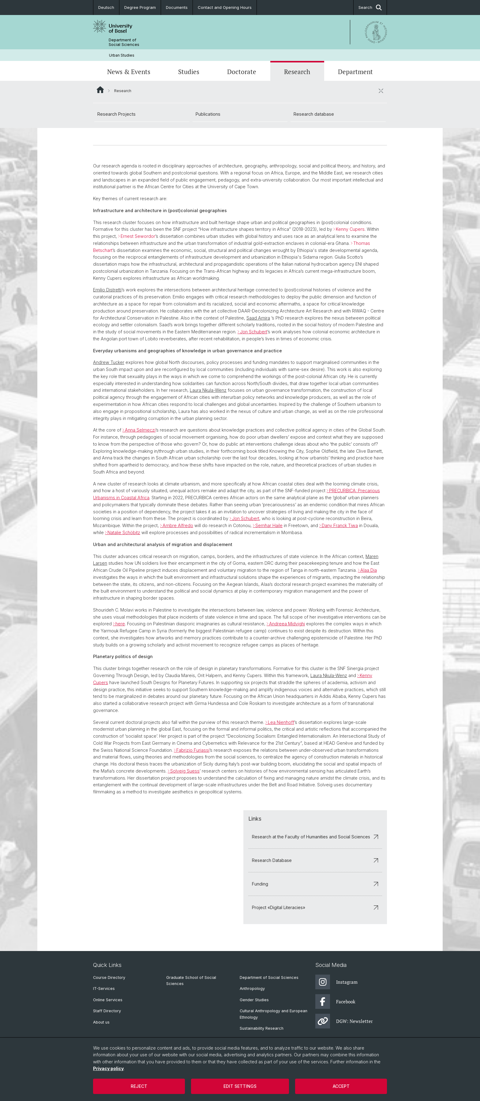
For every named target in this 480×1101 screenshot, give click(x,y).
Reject (139, 1086)
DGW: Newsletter (344, 1021)
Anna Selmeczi (140, 430)
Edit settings (240, 1086)
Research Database (315, 860)
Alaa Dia (368, 570)
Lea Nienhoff (281, 722)
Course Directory (109, 977)
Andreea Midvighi (287, 624)
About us (101, 1022)
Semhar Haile (269, 525)
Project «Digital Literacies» (315, 907)
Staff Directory (107, 1011)
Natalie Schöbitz (123, 532)
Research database (314, 114)
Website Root (100, 89)
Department (355, 71)
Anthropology (252, 988)
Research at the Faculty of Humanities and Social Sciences (315, 836)
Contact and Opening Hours (225, 7)
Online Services (107, 1000)
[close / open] (381, 90)
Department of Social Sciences (124, 42)
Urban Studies (121, 55)
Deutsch (106, 7)
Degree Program (140, 7)
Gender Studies (254, 1000)
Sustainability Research (261, 1028)
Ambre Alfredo (178, 525)
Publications (208, 114)
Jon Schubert (253, 331)
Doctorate (241, 71)
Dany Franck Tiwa (340, 525)
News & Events (128, 71)
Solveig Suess (185, 770)
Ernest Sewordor (138, 236)
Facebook (335, 1001)
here (120, 624)
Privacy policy (108, 1068)
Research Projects (116, 114)
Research (297, 71)
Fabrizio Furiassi (192, 750)
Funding (315, 883)
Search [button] (370, 7)
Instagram (336, 982)
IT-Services (104, 988)
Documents (177, 7)
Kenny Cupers (350, 229)
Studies (188, 71)
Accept (341, 1086)
